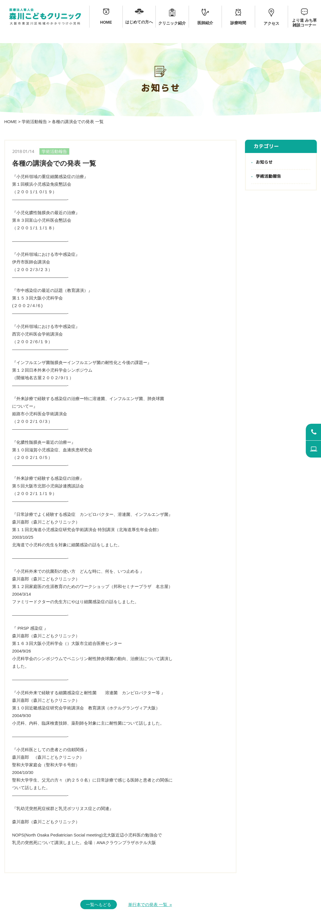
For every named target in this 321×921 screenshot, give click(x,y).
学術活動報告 (34, 121)
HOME (10, 121)
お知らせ (264, 162)
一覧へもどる (98, 904)
